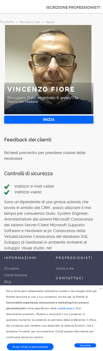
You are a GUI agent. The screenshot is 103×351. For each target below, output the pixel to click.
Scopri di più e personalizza (30, 346)
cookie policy (65, 308)
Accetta (85, 345)
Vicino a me (65, 269)
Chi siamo (11, 269)
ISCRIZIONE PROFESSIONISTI (73, 7)
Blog (7, 282)
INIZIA (48, 119)
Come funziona (15, 275)
